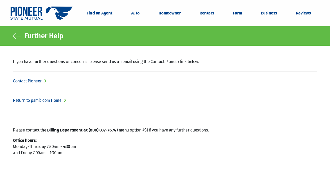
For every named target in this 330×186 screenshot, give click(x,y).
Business (269, 13)
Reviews (303, 13)
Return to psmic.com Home (37, 100)
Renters (207, 13)
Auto (135, 13)
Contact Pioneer (27, 81)
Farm (237, 13)
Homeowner (170, 13)
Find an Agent (99, 13)
